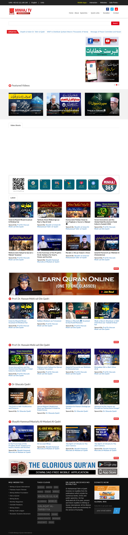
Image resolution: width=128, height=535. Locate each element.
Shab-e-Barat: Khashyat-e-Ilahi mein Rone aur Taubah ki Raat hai (106, 322)
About (76, 13)
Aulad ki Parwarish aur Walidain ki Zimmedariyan (78, 368)
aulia (51, 522)
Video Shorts (15, 125)
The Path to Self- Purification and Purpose (20, 407)
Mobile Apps (82, 3)
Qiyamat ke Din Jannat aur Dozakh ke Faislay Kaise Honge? (106, 407)
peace (40, 491)
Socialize (106, 13)
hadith (49, 487)
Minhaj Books (14, 499)
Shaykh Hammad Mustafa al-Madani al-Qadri (48, 261)
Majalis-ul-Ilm (48, 496)
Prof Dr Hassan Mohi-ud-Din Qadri (19, 226)
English (34, 3)
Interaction (93, 3)
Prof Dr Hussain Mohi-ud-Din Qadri (104, 228)
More (116, 268)
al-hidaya (42, 501)
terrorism (44, 514)
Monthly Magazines (16, 502)
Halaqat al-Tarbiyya (46, 508)
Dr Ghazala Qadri (24, 411)
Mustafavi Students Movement (20, 514)
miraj (56, 492)
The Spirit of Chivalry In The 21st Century (76, 444)
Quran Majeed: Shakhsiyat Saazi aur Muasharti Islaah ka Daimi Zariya (48, 408)
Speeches (83, 13)
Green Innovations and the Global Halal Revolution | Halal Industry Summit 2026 (105, 222)
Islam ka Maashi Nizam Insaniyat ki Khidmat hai (18, 322)
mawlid (53, 501)
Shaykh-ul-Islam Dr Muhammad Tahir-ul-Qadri (49, 226)
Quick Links (95, 13)
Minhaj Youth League (17, 511)
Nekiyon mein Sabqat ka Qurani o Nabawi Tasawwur (49, 368)
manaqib (56, 518)
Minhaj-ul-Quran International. (23, 533)
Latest (12, 198)
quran (41, 487)
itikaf (48, 492)
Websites (103, 3)
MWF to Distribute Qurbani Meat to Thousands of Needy (71, 32)
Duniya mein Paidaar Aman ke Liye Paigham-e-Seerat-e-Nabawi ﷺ (78, 222)
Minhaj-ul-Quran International (20, 487)
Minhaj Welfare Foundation (19, 493)
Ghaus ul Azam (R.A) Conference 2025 (28, 110)
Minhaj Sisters (14, 508)
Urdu (42, 3)
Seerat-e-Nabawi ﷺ (96, 110)
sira (56, 487)
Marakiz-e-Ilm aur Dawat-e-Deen (78, 253)
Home (71, 13)
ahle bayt (42, 522)
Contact (116, 13)
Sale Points (113, 3)
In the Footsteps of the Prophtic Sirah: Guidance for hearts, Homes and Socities (49, 255)
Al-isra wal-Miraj (43, 444)
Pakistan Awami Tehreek (18, 490)
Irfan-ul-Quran (14, 496)
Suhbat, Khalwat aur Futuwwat (49, 321)
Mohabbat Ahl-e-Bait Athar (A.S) (105, 368)
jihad (54, 514)
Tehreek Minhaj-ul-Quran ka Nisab (64, 110)
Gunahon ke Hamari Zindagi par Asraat (78, 407)
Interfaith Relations (16, 505)
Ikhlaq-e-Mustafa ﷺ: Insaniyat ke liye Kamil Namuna (78, 322)
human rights (44, 518)
